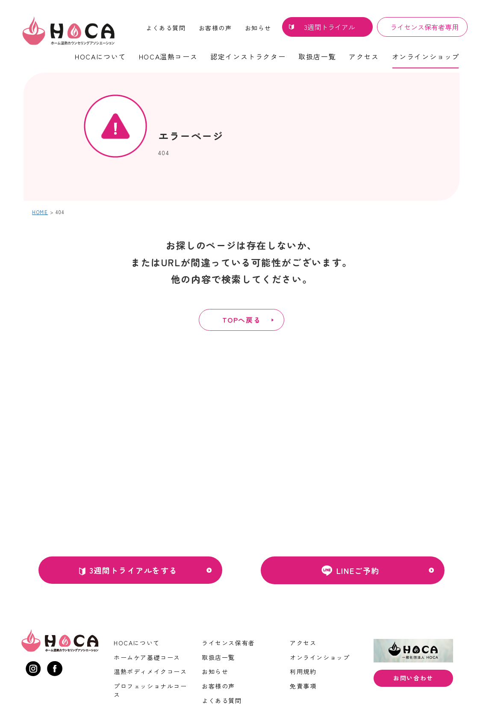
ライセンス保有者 (228, 643)
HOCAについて (100, 56)
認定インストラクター (248, 56)
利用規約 (303, 671)
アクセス (364, 56)
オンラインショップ (425, 56)
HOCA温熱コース (168, 56)
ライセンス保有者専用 (424, 27)
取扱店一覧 (317, 56)
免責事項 (303, 686)
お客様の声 (215, 28)
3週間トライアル (329, 27)
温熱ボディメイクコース (150, 671)
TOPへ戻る (241, 320)
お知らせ (258, 28)
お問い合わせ (413, 678)
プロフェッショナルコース (150, 690)
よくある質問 (166, 28)
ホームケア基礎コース (147, 657)
